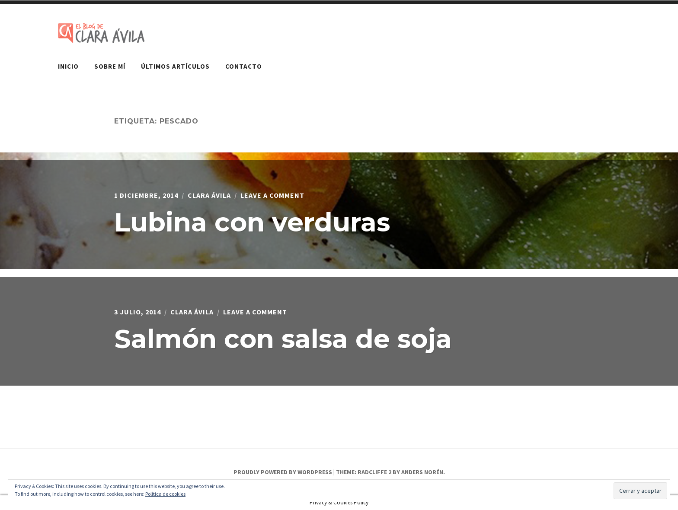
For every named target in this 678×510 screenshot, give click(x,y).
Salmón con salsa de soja (283, 339)
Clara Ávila (209, 195)
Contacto (243, 66)
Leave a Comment (272, 195)
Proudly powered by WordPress (282, 472)
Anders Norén (422, 472)
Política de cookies (165, 494)
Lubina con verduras (252, 222)
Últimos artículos (175, 66)
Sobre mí (109, 66)
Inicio (68, 66)
